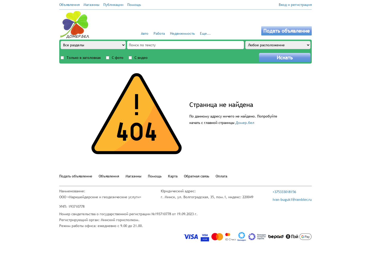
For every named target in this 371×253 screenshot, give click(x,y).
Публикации (113, 4)
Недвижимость (182, 33)
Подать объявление (286, 31)
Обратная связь (196, 176)
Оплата (221, 176)
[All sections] (93, 45)
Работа (159, 33)
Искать (285, 57)
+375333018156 (284, 191)
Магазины (91, 4)
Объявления (69, 4)
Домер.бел (244, 122)
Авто (144, 33)
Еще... (205, 33)
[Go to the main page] (74, 24)
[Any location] (277, 45)
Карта (173, 176)
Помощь (134, 4)
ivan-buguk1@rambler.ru (292, 199)
